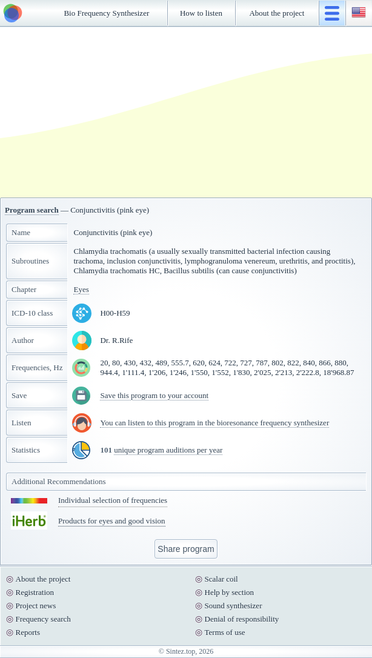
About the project (276, 13)
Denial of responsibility (242, 618)
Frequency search (43, 618)
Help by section (229, 592)
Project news (36, 605)
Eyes (80, 289)
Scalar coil (221, 578)
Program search (32, 209)
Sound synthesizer (233, 605)
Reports (28, 632)
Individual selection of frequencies (112, 500)
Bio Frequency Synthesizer (106, 13)
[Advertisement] (186, 112)
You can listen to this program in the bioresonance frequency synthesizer (214, 422)
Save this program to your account (154, 395)
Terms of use (225, 632)
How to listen (201, 13)
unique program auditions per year (168, 449)
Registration (35, 592)
